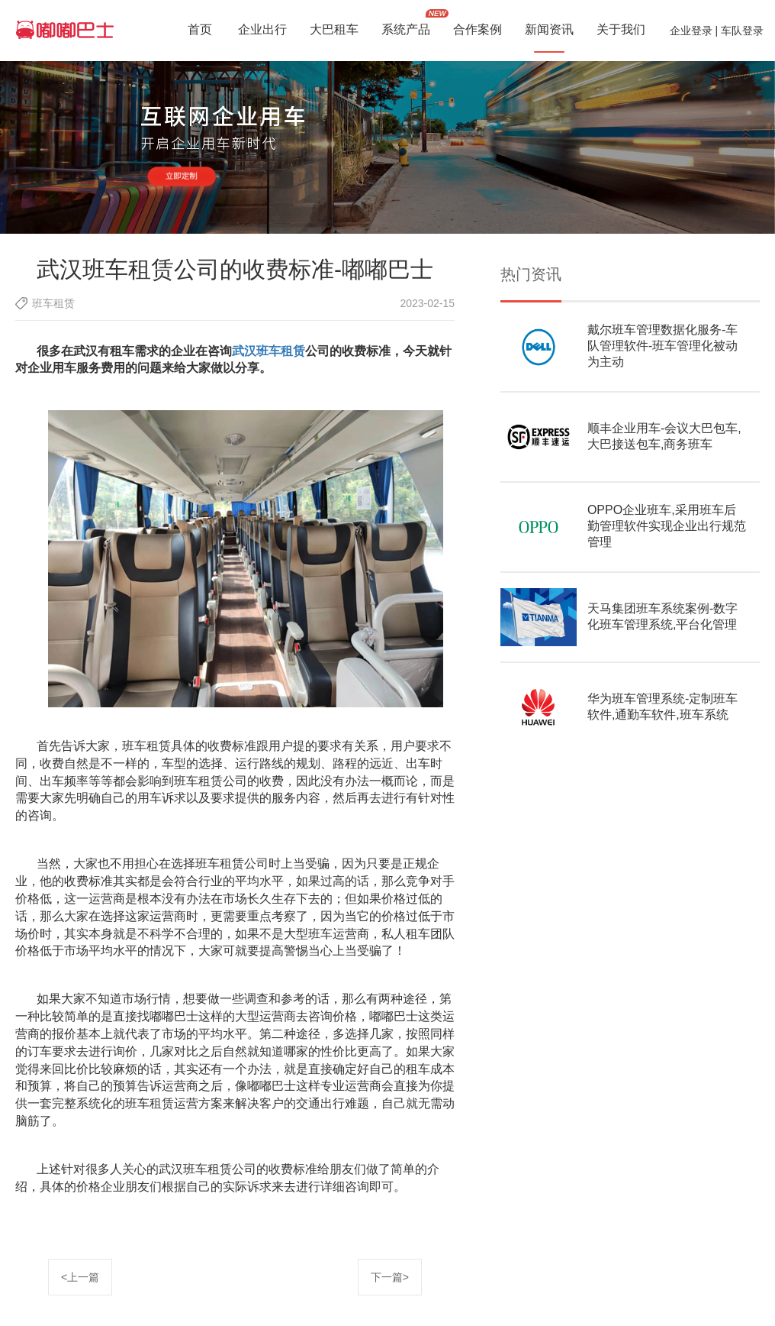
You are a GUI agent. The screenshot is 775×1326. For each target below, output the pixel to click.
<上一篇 (80, 1277)
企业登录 (691, 30)
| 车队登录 (738, 30)
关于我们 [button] (621, 31)
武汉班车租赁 (268, 350)
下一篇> (390, 1277)
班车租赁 (53, 303)
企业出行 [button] (262, 31)
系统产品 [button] (405, 31)
